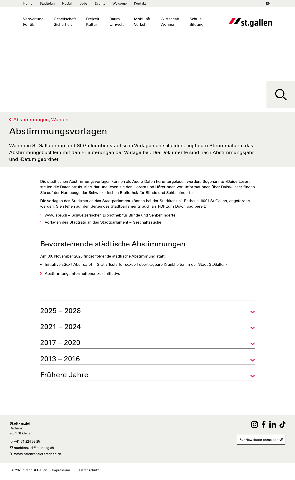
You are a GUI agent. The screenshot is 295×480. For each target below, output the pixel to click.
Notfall (67, 3)
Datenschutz (89, 470)
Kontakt (140, 3)
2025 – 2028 (60, 310)
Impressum (61, 470)
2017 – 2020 (60, 342)
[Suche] (280, 94)
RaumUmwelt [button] (116, 22)
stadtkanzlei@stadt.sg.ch (32, 448)
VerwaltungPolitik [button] (33, 22)
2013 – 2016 (60, 358)
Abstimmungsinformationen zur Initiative (82, 273)
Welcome (120, 3)
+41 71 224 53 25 (25, 441)
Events (100, 3)
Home (27, 3)
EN (268, 3)
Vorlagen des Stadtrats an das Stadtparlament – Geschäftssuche (103, 222)
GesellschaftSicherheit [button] (65, 22)
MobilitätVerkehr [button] (142, 22)
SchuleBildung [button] (196, 22)
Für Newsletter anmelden (261, 439)
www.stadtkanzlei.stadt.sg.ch (35, 454)
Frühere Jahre (64, 374)
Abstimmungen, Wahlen (40, 119)
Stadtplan (47, 3)
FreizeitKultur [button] (92, 22)
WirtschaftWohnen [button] (170, 22)
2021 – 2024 (60, 326)
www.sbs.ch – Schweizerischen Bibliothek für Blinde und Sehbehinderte (110, 215)
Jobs (83, 3)
